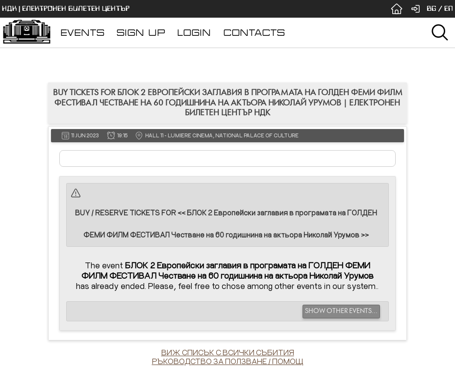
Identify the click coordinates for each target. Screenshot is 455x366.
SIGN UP (141, 32)
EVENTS (82, 32)
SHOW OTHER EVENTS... (341, 311)
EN (448, 8)
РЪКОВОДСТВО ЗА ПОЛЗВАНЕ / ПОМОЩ (227, 361)
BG (431, 8)
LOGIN (194, 32)
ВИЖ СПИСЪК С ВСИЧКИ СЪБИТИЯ (227, 352)
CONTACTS (254, 32)
